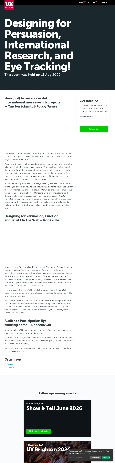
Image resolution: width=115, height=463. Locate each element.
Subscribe (105, 3)
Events (92, 2)
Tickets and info (39, 431)
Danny (11, 367)
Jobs (82, 2)
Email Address (86, 116)
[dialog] (90, 455)
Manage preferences (76, 457)
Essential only (95, 457)
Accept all (106, 457)
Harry (10, 364)
